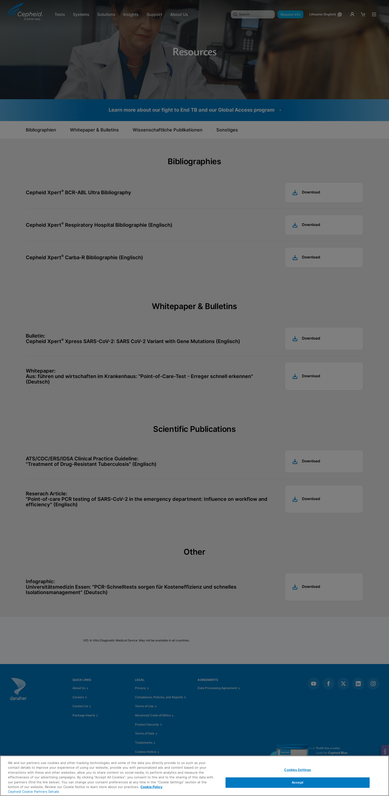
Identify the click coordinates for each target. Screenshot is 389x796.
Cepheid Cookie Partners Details (33, 792)
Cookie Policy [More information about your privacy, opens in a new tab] (151, 787)
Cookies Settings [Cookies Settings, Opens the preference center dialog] (297, 770)
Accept (297, 782)
